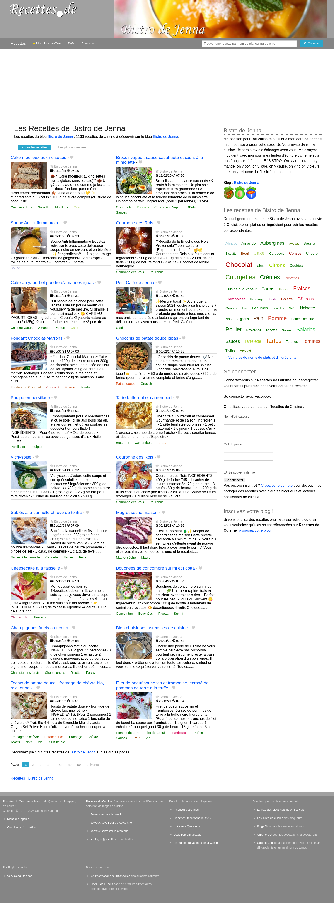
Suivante (92, 765)
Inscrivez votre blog (186, 809)
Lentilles (278, 308)
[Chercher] (311, 43)
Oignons (243, 319)
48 (61, 765)
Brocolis (143, 207)
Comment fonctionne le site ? (192, 818)
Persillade (18, 447)
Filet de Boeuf (155, 733)
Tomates (311, 341)
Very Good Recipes (19, 876)
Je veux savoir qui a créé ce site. (112, 822)
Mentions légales (18, 819)
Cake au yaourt (22, 328)
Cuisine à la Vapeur (168, 207)
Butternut (122, 442)
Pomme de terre (127, 733)
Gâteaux (306, 298)
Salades (305, 330)
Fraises (301, 288)
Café (119, 328)
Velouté (245, 350)
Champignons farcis (25, 672)
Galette (287, 299)
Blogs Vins (264, 826)
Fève (82, 557)
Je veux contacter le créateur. (109, 831)
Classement (89, 43)
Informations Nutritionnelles (112, 876)
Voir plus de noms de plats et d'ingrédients (262, 357)
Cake (77, 207)
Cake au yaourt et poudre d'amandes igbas (52, 282)
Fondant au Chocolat (26, 387)
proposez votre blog (255, 530)
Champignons (55, 672)
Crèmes (270, 277)
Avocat (294, 243)
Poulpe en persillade (30, 397)
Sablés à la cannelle (25, 557)
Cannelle (51, 557)
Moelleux (61, 207)
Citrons (277, 265)
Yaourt (60, 328)
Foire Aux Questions (187, 826)
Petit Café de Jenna (135, 282)
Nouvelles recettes (34, 147)
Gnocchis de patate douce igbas (147, 338)
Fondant (86, 387)
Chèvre (92, 737)
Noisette (44, 207)
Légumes (260, 308)
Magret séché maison (136, 512)
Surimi (178, 613)
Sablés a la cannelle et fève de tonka (46, 512)
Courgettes (240, 277)
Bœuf (136, 738)
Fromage (75, 737)
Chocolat (52, 387)
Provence (253, 330)
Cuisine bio (57, 742)
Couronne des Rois (134, 222)
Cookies (296, 266)
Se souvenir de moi (242, 472)
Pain (258, 318)
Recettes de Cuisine (16, 801)
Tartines (292, 341)
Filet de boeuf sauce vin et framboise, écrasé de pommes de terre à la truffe (162, 685)
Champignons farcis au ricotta (39, 627)
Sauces (121, 212)
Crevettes (292, 278)
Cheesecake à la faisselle (35, 568)
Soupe (15, 268)
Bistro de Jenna (60, 136)
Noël (292, 308)
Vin (148, 738)
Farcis (90, 672)
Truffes (198, 733)
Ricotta (163, 613)
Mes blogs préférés (47, 43)
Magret (146, 557)
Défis (71, 43)
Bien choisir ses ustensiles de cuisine (152, 627)
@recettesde (111, 839)
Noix (29, 742)
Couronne (156, 272)
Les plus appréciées (72, 147)
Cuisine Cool (265, 842)
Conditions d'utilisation (21, 827)
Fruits (272, 299)
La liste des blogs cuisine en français (280, 809)
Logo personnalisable (187, 834)
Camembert (143, 442)
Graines (231, 308)
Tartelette (252, 341)
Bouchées (145, 613)
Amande (44, 328)
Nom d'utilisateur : (236, 416)
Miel (40, 742)
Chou (260, 266)
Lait (244, 308)
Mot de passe (233, 444)
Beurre (309, 243)
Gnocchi (147, 383)
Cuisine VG (264, 834)
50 (79, 765)
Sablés (69, 557)
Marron (70, 387)
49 (70, 765)
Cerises (295, 253)
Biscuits (230, 253)
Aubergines (272, 243)
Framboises (178, 733)
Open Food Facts (102, 884)
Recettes (18, 43)
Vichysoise (21, 457)
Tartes (161, 442)
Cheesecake (20, 617)
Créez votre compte (277, 485)
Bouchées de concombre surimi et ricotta (155, 568)
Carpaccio (277, 253)
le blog (95, 839)
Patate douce (125, 383)
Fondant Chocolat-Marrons (36, 338)
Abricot (231, 243)
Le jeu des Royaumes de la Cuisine (196, 842)
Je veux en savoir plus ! (106, 814)
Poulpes (36, 447)
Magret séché (126, 557)
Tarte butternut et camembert (144, 397)
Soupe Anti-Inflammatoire (35, 222)
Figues (284, 289)
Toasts (15, 742)
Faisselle (40, 617)
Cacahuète (124, 207)
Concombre (124, 613)
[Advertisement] (167, 84)
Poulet (233, 329)
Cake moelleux (21, 207)
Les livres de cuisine (270, 818)
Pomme (277, 318)
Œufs (192, 207)
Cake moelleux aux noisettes (38, 157)
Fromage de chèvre (25, 737)
